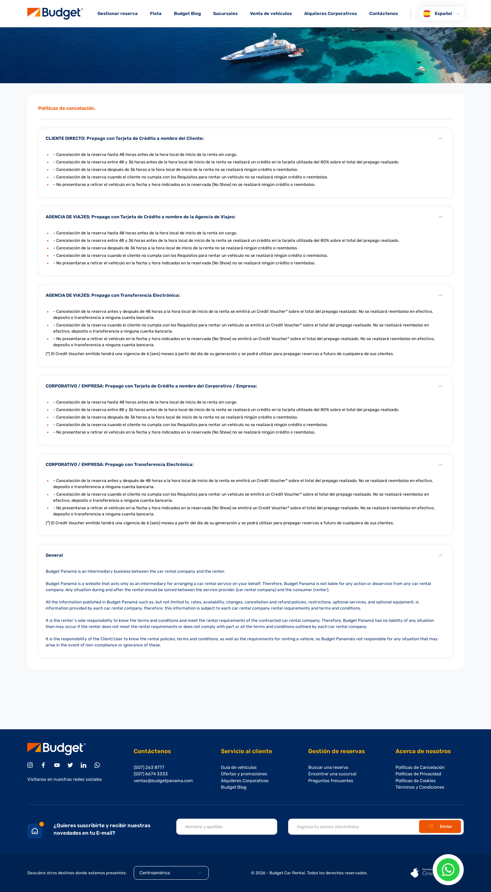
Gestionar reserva (118, 13)
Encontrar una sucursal (332, 773)
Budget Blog (187, 13)
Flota (156, 13)
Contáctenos (383, 13)
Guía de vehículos (239, 767)
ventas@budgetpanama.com (163, 780)
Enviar (440, 826)
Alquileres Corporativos (330, 13)
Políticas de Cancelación (420, 767)
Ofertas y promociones (244, 773)
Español (441, 13)
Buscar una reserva (328, 767)
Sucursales (225, 13)
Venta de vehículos (271, 13)
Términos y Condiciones (420, 787)
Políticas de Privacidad (418, 773)
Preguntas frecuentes (330, 780)
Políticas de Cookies (416, 780)
